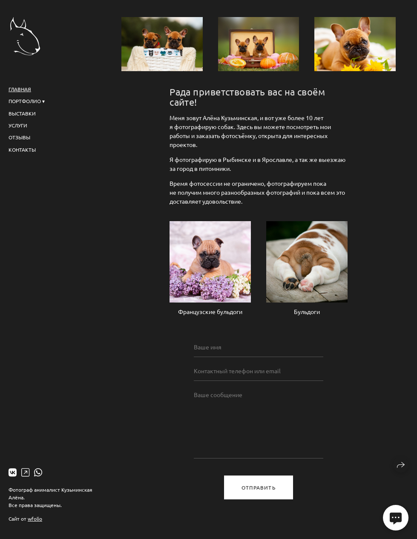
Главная (20, 89)
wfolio (35, 518)
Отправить (259, 487)
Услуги (18, 125)
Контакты (22, 149)
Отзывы (19, 137)
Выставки (22, 113)
